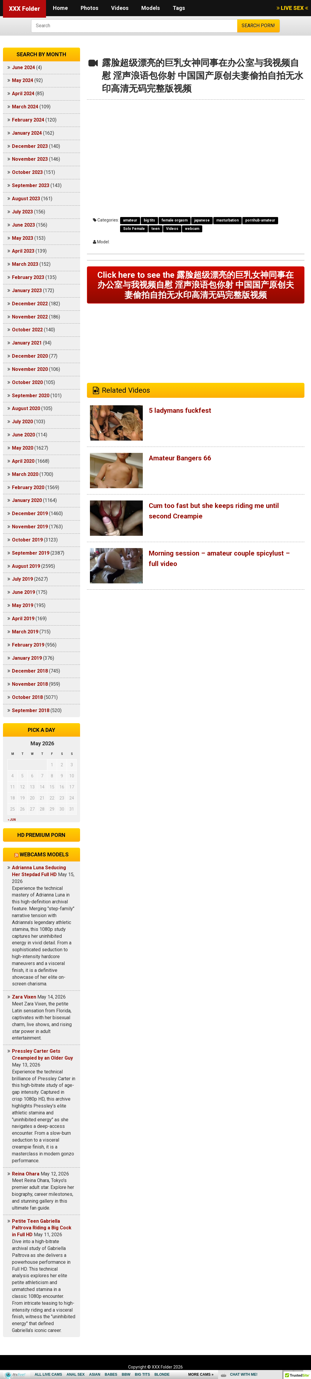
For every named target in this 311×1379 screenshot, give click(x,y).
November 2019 (30, 527)
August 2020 (26, 408)
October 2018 (27, 697)
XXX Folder (24, 8)
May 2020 (22, 448)
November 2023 (30, 159)
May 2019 (22, 605)
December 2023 (30, 146)
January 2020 (27, 500)
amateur (130, 220)
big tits (149, 220)
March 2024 (25, 107)
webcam (192, 229)
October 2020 (27, 382)
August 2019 (26, 566)
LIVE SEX (292, 8)
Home (60, 8)
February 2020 (28, 487)
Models (150, 8)
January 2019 (27, 658)
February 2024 (28, 120)
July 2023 (22, 212)
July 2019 (22, 579)
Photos (89, 8)
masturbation (227, 220)
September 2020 (30, 395)
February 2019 (28, 645)
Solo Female (134, 229)
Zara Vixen (24, 997)
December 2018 (30, 671)
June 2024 (23, 67)
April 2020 (23, 461)
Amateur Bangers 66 (182, 460)
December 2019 (30, 513)
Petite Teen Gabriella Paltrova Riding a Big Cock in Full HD (41, 1228)
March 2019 (25, 632)
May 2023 (22, 238)
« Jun (12, 819)
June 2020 (23, 435)
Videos (119, 8)
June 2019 (23, 592)
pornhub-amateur (260, 220)
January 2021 (27, 343)
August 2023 (26, 198)
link (306, 1285)
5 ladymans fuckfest (182, 413)
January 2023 (27, 290)
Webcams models (44, 854)
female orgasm (175, 220)
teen (155, 229)
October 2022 (27, 330)
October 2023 (27, 172)
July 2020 (22, 421)
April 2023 (23, 251)
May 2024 (22, 80)
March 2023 (25, 264)
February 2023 (28, 277)
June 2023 (23, 225)
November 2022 (30, 317)
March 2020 (25, 474)
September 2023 (30, 185)
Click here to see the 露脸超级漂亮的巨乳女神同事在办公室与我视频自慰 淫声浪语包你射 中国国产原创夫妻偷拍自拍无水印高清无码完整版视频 (195, 286)
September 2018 (30, 710)
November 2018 (30, 684)
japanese (202, 220)
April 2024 (23, 93)
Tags (179, 8)
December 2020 (30, 356)
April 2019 (23, 618)
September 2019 (30, 553)
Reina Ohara (25, 1174)
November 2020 (30, 369)
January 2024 (27, 133)
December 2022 (30, 304)
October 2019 (27, 540)
